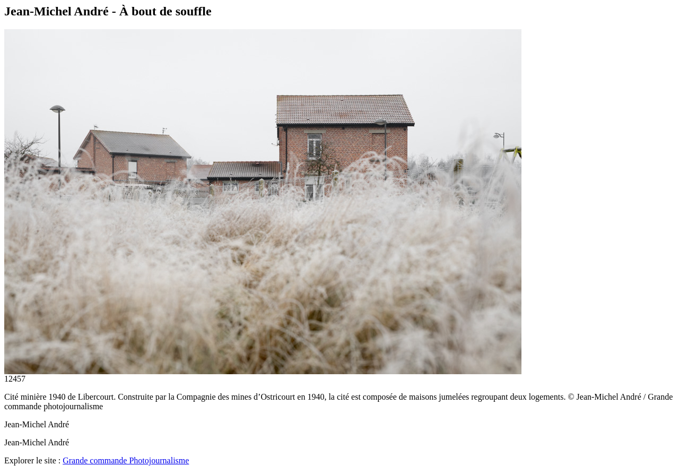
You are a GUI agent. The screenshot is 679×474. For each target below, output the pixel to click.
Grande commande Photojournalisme (126, 460)
